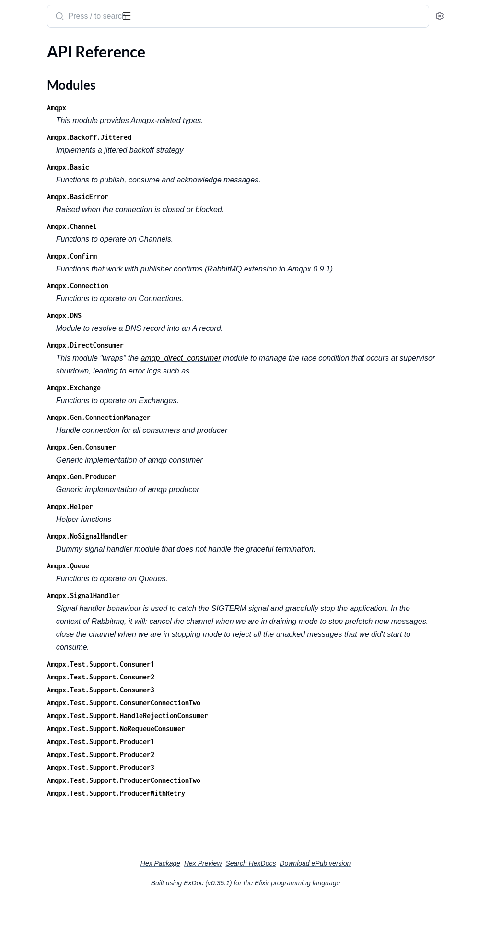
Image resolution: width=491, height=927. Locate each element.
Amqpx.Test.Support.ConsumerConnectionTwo (249, 728)
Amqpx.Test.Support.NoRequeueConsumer (242, 754)
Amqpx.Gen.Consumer (207, 460)
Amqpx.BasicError (203, 196)
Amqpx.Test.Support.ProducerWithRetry (242, 819)
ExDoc (265, 909)
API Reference (30, 63)
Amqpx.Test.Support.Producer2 (226, 780)
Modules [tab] (53, 45)
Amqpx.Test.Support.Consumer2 (226, 703)
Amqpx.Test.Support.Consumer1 (226, 690)
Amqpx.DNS (190, 328)
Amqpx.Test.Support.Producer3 (226, 793)
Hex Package (232, 889)
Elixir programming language (369, 909)
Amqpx (182, 107)
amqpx (21, 11)
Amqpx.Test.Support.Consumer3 (226, 716)
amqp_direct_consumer (307, 371)
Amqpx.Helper (196, 519)
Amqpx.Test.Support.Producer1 (226, 767)
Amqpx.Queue (194, 579)
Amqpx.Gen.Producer (207, 490)
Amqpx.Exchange (199, 400)
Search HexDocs (322, 889)
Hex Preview (275, 889)
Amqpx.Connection (203, 298)
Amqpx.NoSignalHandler (213, 549)
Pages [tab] (17, 45)
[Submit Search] (184, 17)
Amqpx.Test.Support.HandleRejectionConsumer (253, 741)
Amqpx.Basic (194, 167)
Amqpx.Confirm (197, 256)
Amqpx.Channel (197, 226)
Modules (30, 80)
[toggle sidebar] (131, 15)
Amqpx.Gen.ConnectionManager (224, 430)
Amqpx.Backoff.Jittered (215, 137)
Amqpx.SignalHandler (209, 608)
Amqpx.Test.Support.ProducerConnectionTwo (249, 806)
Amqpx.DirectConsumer (211, 358)
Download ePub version (386, 889)
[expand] (134, 64)
